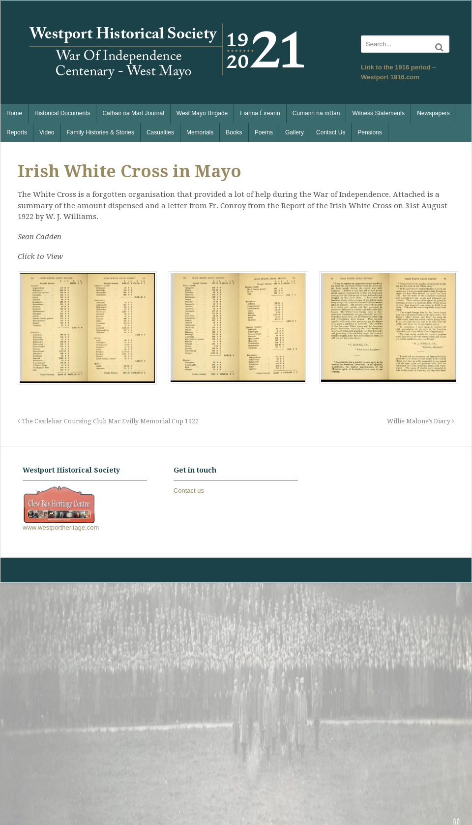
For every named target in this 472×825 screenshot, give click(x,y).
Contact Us (330, 132)
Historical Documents (62, 113)
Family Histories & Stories (100, 132)
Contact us (189, 490)
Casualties (160, 132)
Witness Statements (378, 113)
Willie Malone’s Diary (420, 421)
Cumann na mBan (316, 113)
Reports (16, 132)
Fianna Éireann (260, 113)
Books (234, 132)
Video (46, 132)
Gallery (294, 132)
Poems (264, 132)
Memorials (199, 132)
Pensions (369, 132)
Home (14, 113)
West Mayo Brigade (202, 113)
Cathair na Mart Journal (133, 113)
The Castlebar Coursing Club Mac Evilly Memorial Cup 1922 (108, 421)
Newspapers (433, 113)
